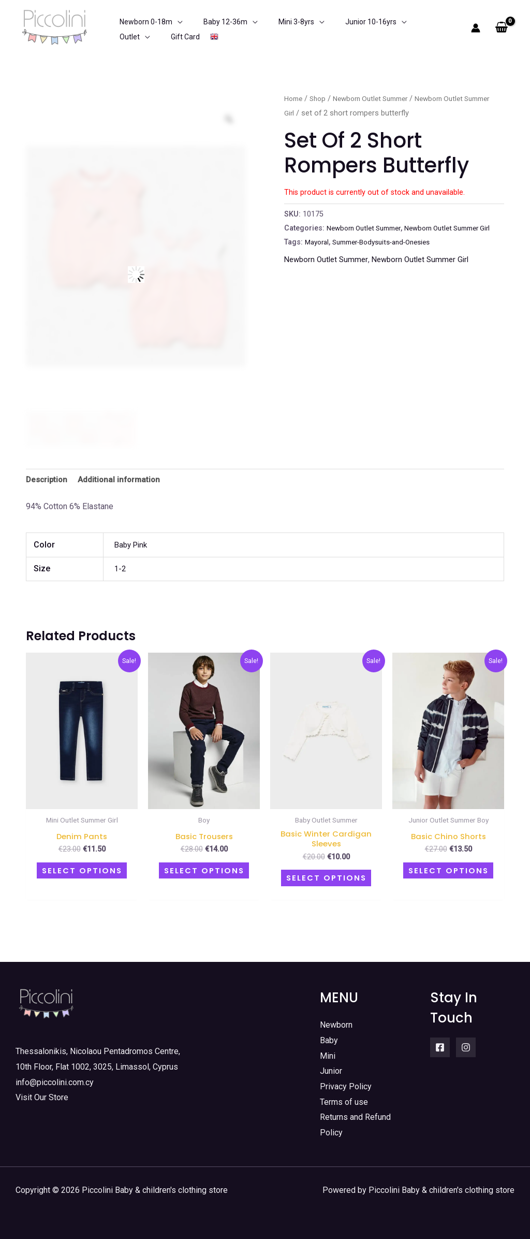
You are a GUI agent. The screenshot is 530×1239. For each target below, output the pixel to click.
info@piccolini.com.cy (55, 1082)
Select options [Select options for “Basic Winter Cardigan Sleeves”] (326, 879)
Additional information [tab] (122, 480)
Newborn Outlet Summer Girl (427, 273)
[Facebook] (440, 1047)
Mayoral (318, 255)
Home (294, 98)
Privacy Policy (346, 1086)
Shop (321, 98)
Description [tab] (48, 480)
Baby (329, 1040)
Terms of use (344, 1101)
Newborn (336, 1024)
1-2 (120, 570)
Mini (327, 1055)
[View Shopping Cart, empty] (501, 28)
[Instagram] (466, 1047)
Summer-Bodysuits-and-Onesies (389, 255)
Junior (331, 1071)
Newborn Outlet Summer (379, 98)
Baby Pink (132, 546)
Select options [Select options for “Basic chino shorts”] (448, 871)
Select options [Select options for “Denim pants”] (81, 871)
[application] (170, 28)
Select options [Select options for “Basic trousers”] (204, 871)
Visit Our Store (42, 1097)
